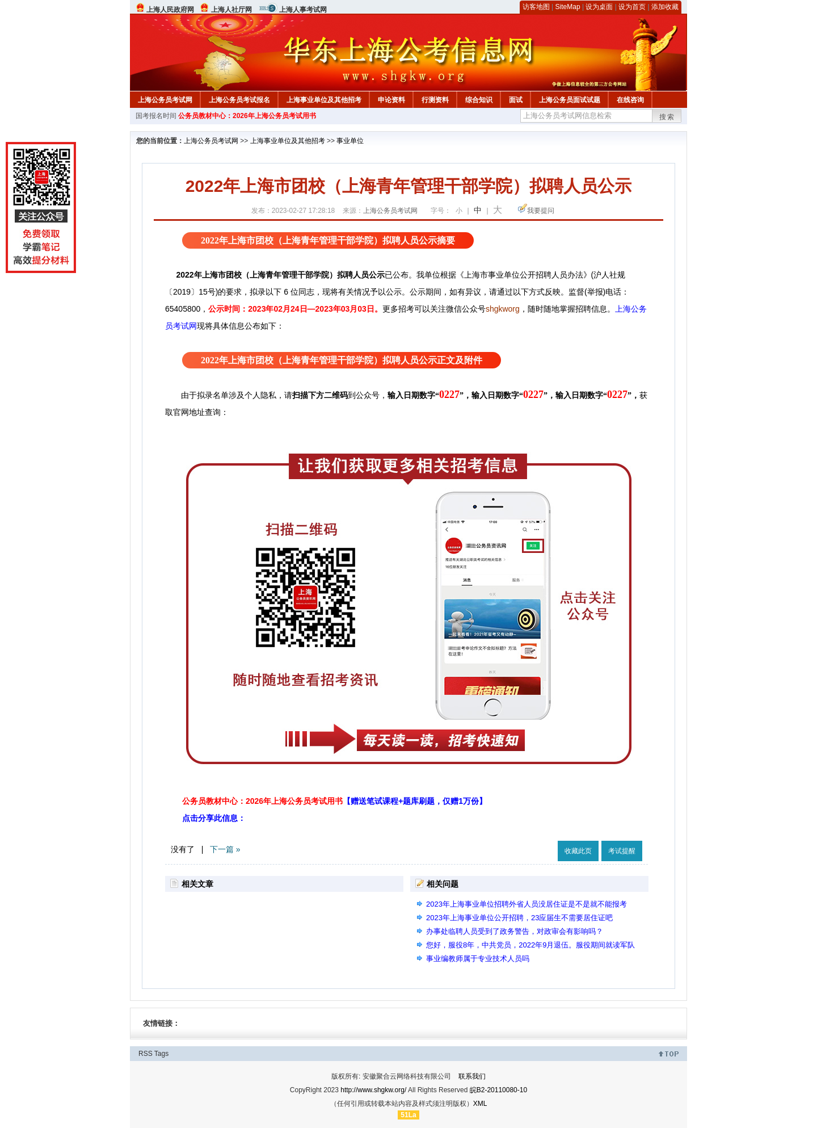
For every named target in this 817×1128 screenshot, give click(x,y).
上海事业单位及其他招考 (324, 100)
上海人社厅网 (231, 10)
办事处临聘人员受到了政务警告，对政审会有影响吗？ (514, 931)
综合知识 (478, 100)
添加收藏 (665, 7)
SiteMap (567, 7)
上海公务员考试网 (165, 100)
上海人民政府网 (170, 10)
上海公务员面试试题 (569, 100)
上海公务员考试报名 (239, 100)
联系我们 (472, 1076)
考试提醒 (621, 851)
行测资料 (435, 100)
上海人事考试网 (303, 10)
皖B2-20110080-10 (498, 1090)
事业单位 (350, 141)
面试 (516, 100)
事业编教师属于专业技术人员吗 (477, 958)
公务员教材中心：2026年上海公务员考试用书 (247, 116)
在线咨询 (630, 100)
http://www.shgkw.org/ (373, 1090)
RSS (145, 1054)
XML (480, 1104)
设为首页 (632, 7)
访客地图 (536, 7)
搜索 (667, 117)
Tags (161, 1054)
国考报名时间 (156, 116)
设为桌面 (599, 7)
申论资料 (391, 100)
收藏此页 (578, 851)
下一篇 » (225, 849)
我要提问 (540, 211)
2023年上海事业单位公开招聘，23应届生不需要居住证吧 (519, 917)
